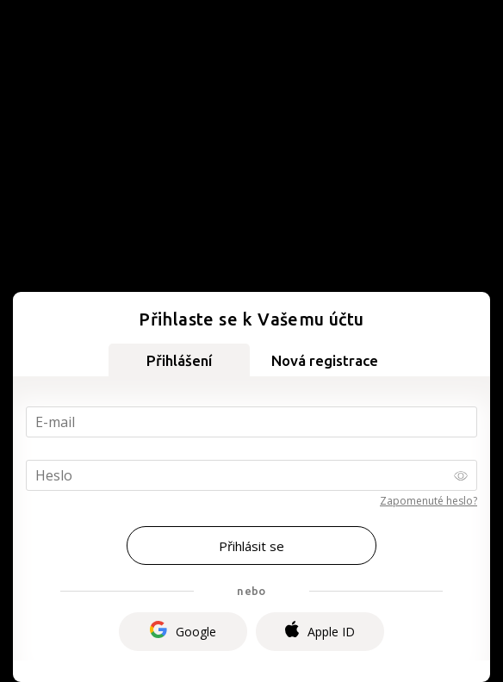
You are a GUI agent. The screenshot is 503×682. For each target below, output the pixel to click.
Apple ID (319, 631)
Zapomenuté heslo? (428, 500)
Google (183, 631)
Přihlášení (179, 360)
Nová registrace (324, 360)
